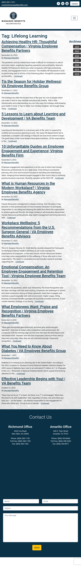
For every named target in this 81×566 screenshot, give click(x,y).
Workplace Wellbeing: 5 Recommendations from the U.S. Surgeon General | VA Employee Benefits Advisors (28, 229)
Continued (18, 76)
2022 (77, 56)
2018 (77, 74)
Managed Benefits (11, 58)
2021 (77, 60)
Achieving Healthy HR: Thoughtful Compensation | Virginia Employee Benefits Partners (30, 46)
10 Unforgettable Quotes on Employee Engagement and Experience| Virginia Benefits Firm (33, 150)
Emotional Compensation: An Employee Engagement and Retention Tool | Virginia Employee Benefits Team (34, 271)
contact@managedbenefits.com (15, 5)
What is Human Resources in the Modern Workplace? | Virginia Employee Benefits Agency (28, 187)
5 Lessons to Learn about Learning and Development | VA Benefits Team (33, 116)
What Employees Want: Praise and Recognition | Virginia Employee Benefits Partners (30, 311)
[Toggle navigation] (74, 18)
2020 (77, 65)
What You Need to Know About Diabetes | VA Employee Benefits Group (34, 348)
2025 (77, 46)
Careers (75, 4)
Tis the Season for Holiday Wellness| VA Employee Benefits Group (31, 83)
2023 (77, 51)
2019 (77, 69)
